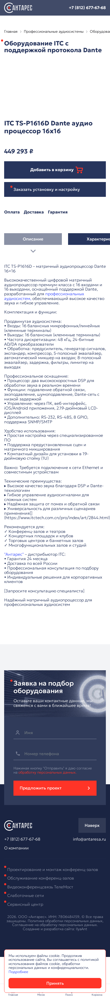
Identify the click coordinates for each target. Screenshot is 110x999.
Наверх (92, 825)
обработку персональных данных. (47, 772)
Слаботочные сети (25, 895)
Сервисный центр (25, 904)
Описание (33, 240)
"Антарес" (14, 554)
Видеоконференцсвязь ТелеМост (40, 886)
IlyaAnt (81, 929)
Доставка (34, 212)
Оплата (12, 212)
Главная (11, 31)
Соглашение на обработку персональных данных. (55, 924)
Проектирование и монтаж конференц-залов (52, 869)
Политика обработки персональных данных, (66, 920)
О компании (16, 848)
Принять (55, 983)
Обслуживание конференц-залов (40, 878)
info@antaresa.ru (89, 839)
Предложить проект (41, 787)
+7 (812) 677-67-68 (87, 7)
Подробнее (18, 971)
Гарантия (58, 212)
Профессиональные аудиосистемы (54, 31)
